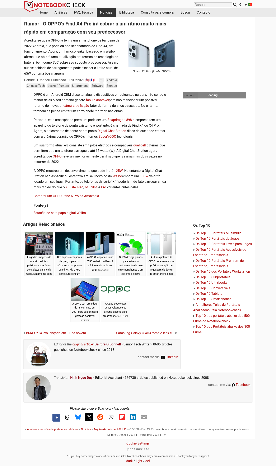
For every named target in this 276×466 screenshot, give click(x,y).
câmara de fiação (76, 106)
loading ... (190, 95)
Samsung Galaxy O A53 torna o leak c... (146, 333)
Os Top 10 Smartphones (213, 299)
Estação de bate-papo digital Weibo (60, 213)
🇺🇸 (87, 80)
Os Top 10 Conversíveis (213, 288)
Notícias (106, 12)
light (139, 461)
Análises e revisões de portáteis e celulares (52, 429)
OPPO (57, 156)
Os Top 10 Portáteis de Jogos (217, 239)
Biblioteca (126, 12)
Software (97, 86)
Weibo (117, 176)
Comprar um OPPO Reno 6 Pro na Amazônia (66, 196)
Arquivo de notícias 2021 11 (110, 429)
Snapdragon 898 (119, 120)
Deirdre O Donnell (108, 344)
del (147, 461)
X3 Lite (71, 187)
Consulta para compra (157, 12)
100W (144, 176)
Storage (112, 86)
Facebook (241, 385)
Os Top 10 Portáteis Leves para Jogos (224, 244)
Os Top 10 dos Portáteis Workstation (223, 271)
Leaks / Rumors (58, 86)
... (96, 80)
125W (118, 171)
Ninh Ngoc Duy (81, 378)
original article (82, 344)
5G (101, 80)
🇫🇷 (92, 80)
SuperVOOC (107, 137)
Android (112, 80)
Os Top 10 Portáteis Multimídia (219, 233)
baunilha (91, 187)
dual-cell (139, 145)
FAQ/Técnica (83, 12)
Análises (61, 12)
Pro (103, 187)
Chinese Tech (36, 86)
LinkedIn (169, 357)
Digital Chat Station (112, 131)
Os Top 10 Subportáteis (213, 277)
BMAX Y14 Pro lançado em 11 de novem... (56, 333)
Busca (185, 12)
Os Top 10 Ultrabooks (212, 283)
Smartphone (80, 86)
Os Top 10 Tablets (209, 294)
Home (43, 12)
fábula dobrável (97, 100)
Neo (80, 187)
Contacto (203, 12)
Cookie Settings (138, 443)
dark (129, 461)
